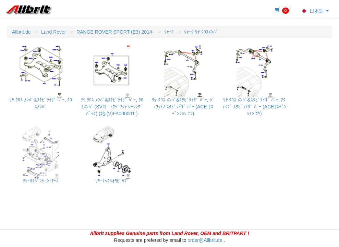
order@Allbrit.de (204, 240)
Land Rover (53, 32)
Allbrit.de (21, 32)
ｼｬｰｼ (169, 32)
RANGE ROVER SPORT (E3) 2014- (115, 32)
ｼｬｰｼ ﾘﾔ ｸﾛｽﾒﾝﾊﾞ (201, 32)
